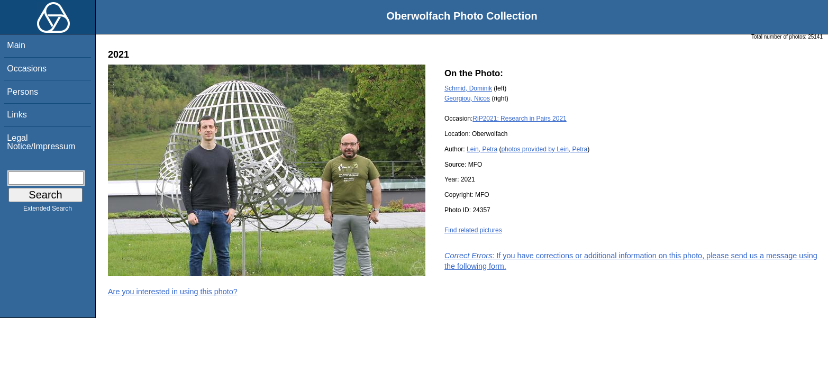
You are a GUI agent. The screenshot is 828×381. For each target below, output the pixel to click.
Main (16, 45)
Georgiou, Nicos (467, 98)
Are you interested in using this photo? (173, 291)
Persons (22, 91)
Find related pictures (473, 230)
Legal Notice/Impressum (41, 142)
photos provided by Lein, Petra (544, 149)
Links (16, 114)
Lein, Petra (482, 149)
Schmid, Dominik (468, 88)
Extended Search (47, 210)
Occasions (27, 68)
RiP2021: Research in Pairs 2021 (519, 118)
